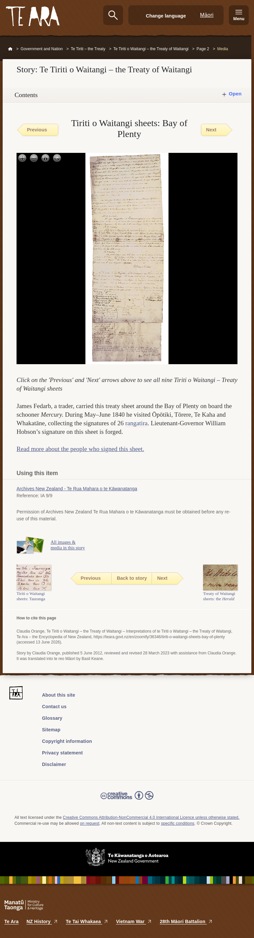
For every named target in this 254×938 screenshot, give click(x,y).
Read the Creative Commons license (127, 800)
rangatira (136, 423)
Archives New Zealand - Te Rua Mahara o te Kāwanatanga (77, 488)
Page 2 (202, 49)
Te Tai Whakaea (87, 921)
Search (113, 15)
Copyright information (67, 741)
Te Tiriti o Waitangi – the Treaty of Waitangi (151, 49)
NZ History (42, 921)
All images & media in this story (68, 545)
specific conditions (177, 823)
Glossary (52, 718)
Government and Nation (42, 49)
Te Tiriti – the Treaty (88, 49)
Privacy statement (62, 752)
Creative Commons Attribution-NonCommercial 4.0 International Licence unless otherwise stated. (151, 817)
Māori (207, 15)
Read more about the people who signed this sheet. (80, 448)
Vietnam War (134, 921)
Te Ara (11, 921)
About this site (58, 695)
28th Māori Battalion (186, 921)
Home (10, 49)
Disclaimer (54, 764)
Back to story (132, 578)
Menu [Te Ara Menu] (238, 18)
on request (90, 823)
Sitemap (51, 729)
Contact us (54, 706)
